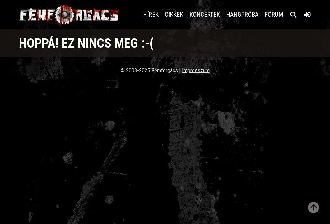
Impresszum (196, 70)
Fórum (274, 14)
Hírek (151, 14)
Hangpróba (242, 14)
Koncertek (204, 14)
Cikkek (174, 14)
